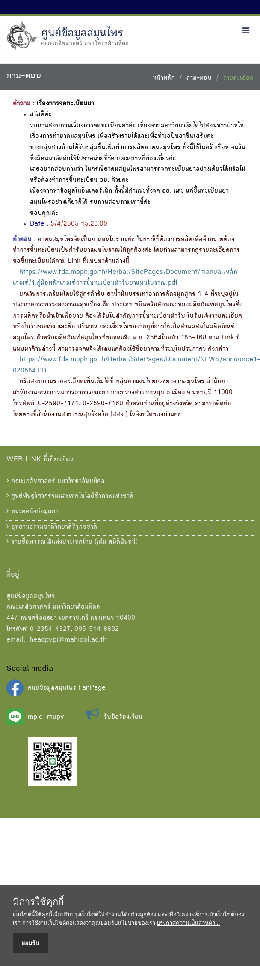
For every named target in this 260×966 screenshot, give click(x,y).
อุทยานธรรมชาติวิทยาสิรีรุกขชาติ (51, 527)
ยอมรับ (30, 942)
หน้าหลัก (164, 78)
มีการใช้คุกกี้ (38, 902)
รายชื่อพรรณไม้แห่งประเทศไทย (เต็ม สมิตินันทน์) (72, 542)
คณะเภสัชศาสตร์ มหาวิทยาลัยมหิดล (55, 481)
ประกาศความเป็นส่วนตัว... (188, 923)
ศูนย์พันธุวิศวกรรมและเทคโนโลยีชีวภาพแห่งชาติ (69, 496)
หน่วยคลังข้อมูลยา (32, 511)
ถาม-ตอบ (199, 78)
